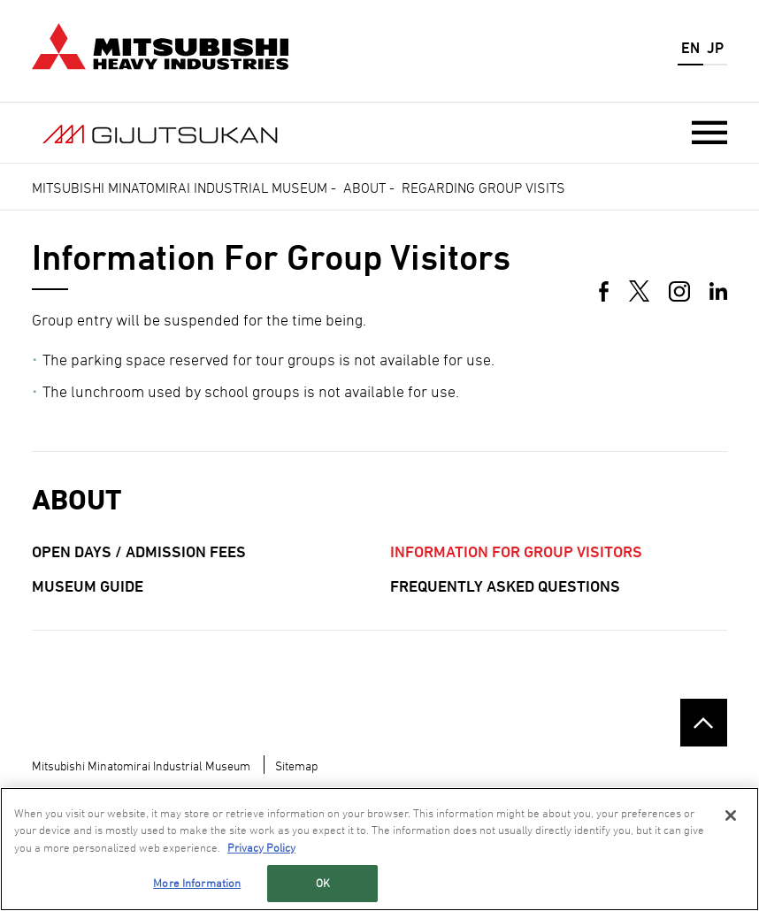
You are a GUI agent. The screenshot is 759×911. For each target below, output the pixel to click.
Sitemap (296, 765)
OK (323, 884)
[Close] (730, 816)
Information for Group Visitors (516, 551)
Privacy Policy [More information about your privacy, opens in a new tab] (261, 848)
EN (690, 48)
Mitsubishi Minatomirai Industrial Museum (179, 187)
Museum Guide (87, 586)
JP (715, 48)
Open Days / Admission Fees (139, 551)
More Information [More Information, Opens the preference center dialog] (197, 884)
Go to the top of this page (704, 722)
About (364, 187)
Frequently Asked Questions (505, 586)
